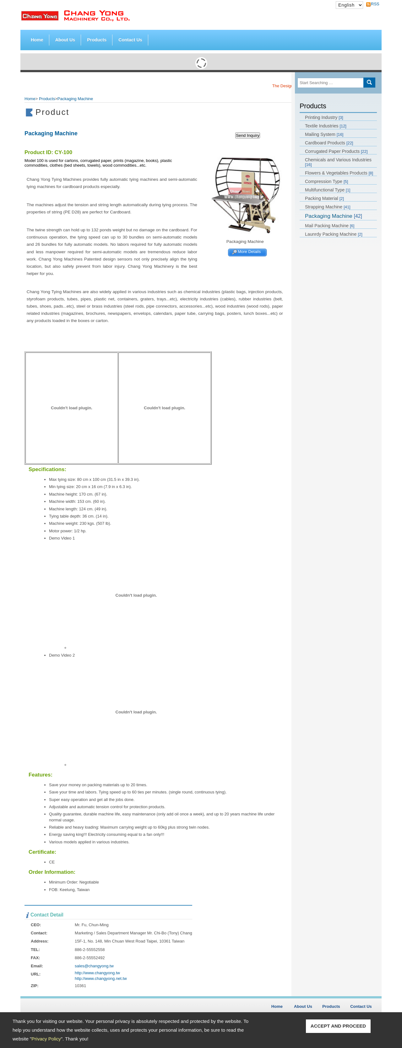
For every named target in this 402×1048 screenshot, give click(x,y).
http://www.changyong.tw (97, 972)
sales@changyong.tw (94, 966)
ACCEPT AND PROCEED (338, 1026)
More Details (249, 252)
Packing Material (324, 198)
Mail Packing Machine (329, 225)
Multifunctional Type (327, 189)
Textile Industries (325, 125)
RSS (373, 4)
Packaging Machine (333, 216)
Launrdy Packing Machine (333, 234)
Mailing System (324, 134)
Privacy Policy (46, 1038)
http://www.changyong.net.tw (101, 978)
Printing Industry (324, 117)
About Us (65, 39)
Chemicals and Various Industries (338, 162)
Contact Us (130, 39)
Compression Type (326, 181)
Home (37, 39)
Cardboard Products (329, 142)
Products (96, 38)
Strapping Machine (327, 206)
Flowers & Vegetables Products (339, 172)
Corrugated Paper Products (336, 151)
